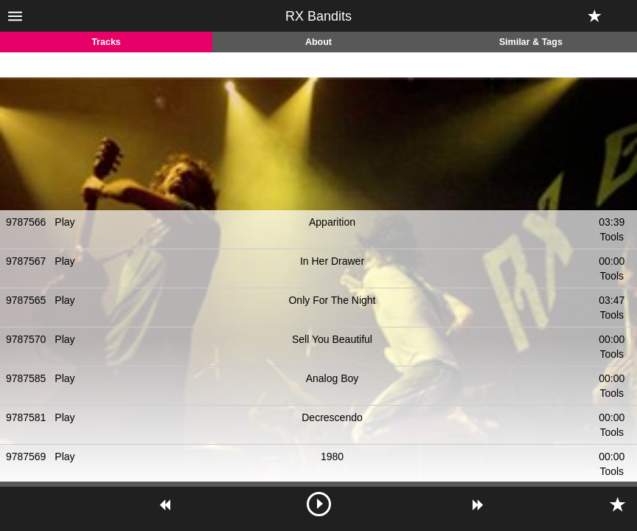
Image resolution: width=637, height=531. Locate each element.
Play (64, 222)
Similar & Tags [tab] (531, 42)
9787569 (26, 456)
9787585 (26, 378)
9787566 (26, 222)
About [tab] (318, 42)
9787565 (26, 300)
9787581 (26, 417)
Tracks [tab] (106, 42)
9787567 (26, 261)
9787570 (26, 339)
